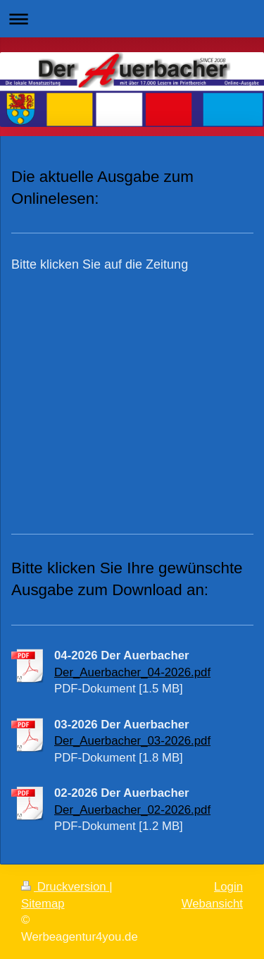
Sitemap (43, 903)
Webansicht (212, 903)
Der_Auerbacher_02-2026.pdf (132, 810)
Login (228, 886)
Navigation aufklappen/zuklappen (132, 19)
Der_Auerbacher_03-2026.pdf (132, 740)
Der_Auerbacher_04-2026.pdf (132, 672)
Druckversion (65, 886)
